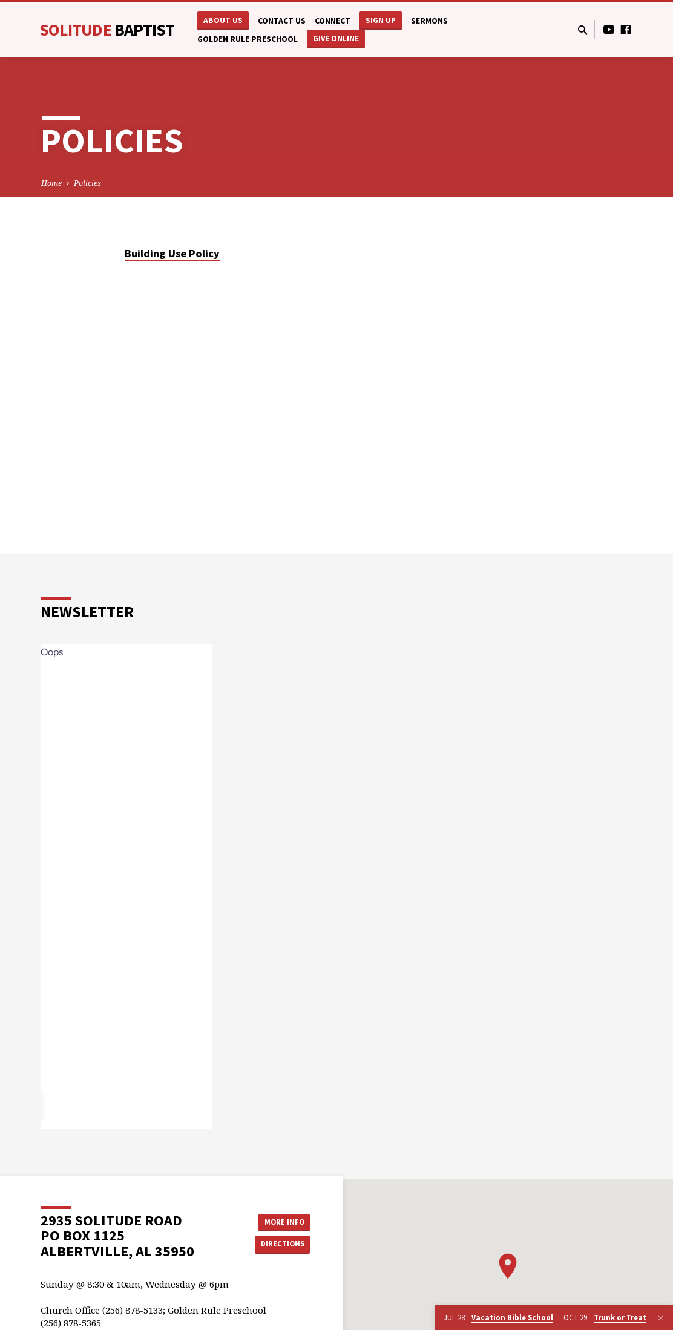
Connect (332, 21)
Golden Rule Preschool (247, 39)
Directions (279, 1244)
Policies (87, 183)
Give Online (336, 38)
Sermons (429, 21)
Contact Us (282, 21)
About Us (223, 20)
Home (51, 183)
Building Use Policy (172, 253)
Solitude (106, 30)
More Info (279, 1220)
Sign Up (381, 20)
